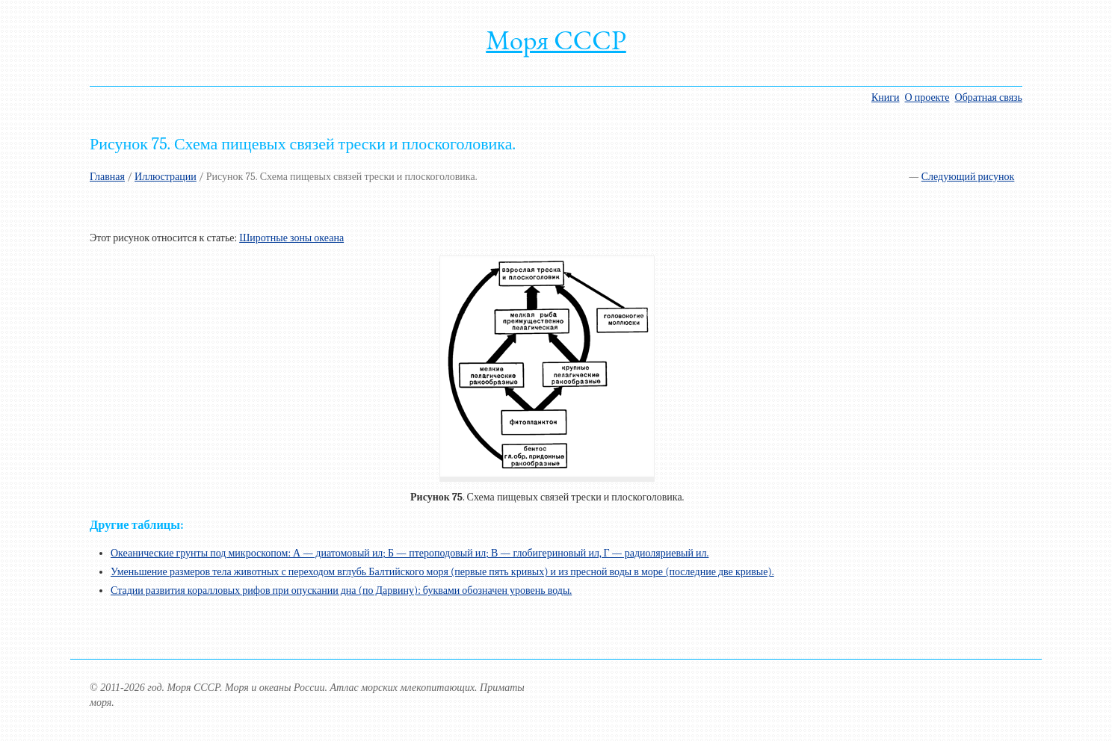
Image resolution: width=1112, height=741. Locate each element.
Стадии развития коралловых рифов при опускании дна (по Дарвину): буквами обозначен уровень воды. (341, 590)
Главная (107, 176)
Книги (885, 97)
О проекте (927, 97)
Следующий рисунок (968, 176)
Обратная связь (988, 97)
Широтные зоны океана (291, 238)
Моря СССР (556, 40)
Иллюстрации (166, 176)
